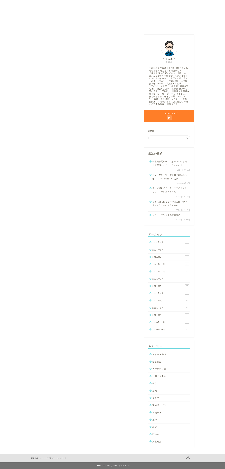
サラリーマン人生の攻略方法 (166, 215)
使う (43, 181)
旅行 (43, 204)
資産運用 (46, 218)
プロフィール (69, 4)
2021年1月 (170, 314)
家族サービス (48, 195)
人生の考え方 (88, 4)
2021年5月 (170, 285)
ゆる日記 (46, 167)
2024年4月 (170, 256)
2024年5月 (170, 249)
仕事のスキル (48, 176)
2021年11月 (170, 271)
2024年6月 (170, 242)
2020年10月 (170, 329)
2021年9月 (170, 278)
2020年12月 (170, 322)
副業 (43, 185)
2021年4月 (170, 293)
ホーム (53, 4)
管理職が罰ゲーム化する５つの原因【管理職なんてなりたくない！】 (169, 163)
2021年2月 (170, 307)
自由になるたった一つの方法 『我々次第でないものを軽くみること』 (170, 204)
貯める (119, 4)
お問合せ (38, 4)
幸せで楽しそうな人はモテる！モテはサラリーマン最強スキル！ (170, 190)
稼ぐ (132, 4)
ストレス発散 (48, 162)
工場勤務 (105, 4)
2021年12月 (170, 264)
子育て (45, 190)
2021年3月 (170, 300)
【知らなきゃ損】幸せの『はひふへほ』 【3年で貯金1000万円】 (169, 177)
